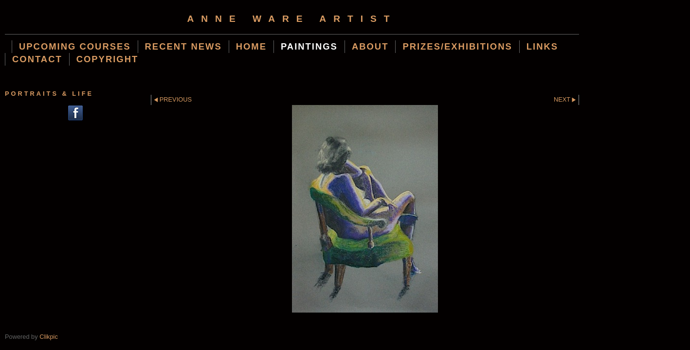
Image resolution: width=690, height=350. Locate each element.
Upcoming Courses (75, 46)
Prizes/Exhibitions (457, 46)
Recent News (183, 46)
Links (542, 46)
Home (251, 46)
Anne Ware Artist (292, 19)
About (370, 46)
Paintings (309, 46)
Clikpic (48, 336)
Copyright (107, 59)
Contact (37, 59)
